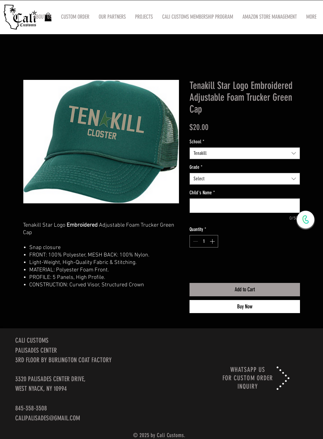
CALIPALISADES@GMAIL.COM (47, 418)
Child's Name (202, 193)
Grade (196, 167)
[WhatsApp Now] (305, 219)
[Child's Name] (245, 205)
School (197, 142)
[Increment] (212, 241)
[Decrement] (194, 241)
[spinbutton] (203, 241)
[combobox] (245, 153)
